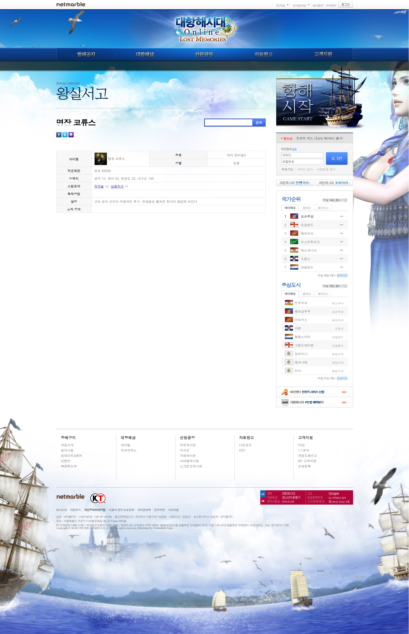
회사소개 (61, 510)
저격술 (99, 186)
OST (242, 450)
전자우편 (159, 510)
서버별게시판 (189, 460)
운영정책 (304, 466)
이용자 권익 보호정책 (121, 510)
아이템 (125, 445)
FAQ (301, 445)
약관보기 (75, 510)
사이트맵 (173, 510)
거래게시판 (188, 455)
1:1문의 (303, 450)
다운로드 (245, 445)
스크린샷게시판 (191, 466)
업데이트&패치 (71, 455)
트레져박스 (129, 450)
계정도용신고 (307, 455)
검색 (259, 122)
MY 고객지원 (307, 460)
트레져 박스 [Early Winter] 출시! (320, 138)
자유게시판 (188, 445)
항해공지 (85, 54)
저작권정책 (144, 510)
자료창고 (264, 54)
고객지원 (323, 54)
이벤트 (66, 460)
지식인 (185, 450)
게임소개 (67, 445)
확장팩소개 (69, 466)
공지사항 (67, 450)
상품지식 (117, 186)
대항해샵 (144, 54)
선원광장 (204, 54)
